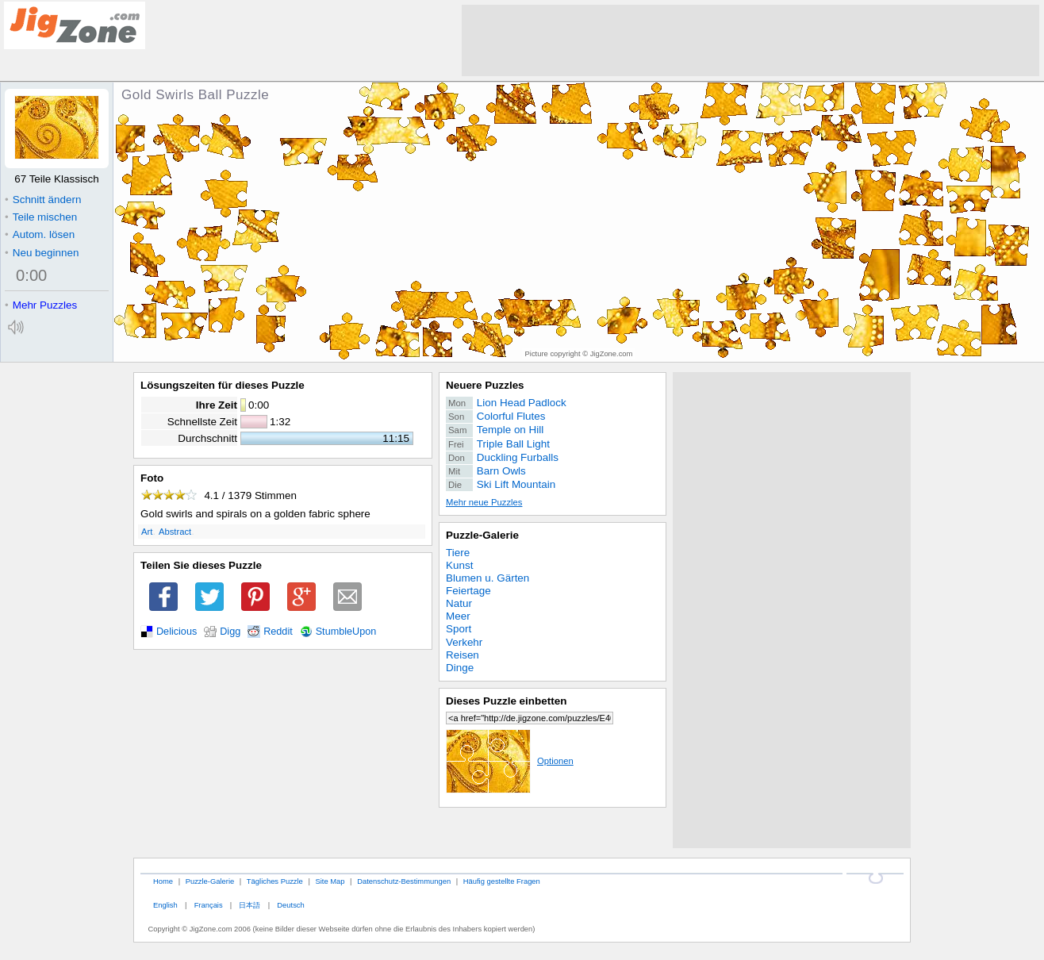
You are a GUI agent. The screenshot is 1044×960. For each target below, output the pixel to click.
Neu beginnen (42, 253)
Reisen (462, 655)
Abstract (175, 531)
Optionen (510, 761)
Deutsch (290, 904)
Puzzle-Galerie (482, 535)
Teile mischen (41, 217)
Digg (230, 631)
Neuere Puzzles (485, 385)
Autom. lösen (40, 234)
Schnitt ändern (43, 199)
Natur (459, 603)
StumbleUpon (346, 631)
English (165, 904)
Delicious (176, 631)
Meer (458, 616)
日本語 (249, 904)
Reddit (278, 631)
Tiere (458, 553)
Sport (458, 629)
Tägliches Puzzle (275, 881)
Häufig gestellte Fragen (501, 881)
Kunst (459, 565)
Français (208, 904)
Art (146, 531)
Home (163, 881)
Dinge (460, 668)
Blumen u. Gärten (487, 578)
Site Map (329, 881)
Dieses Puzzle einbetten (506, 701)
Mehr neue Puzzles (484, 502)
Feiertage (468, 591)
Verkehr (464, 642)
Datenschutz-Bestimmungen (404, 881)
